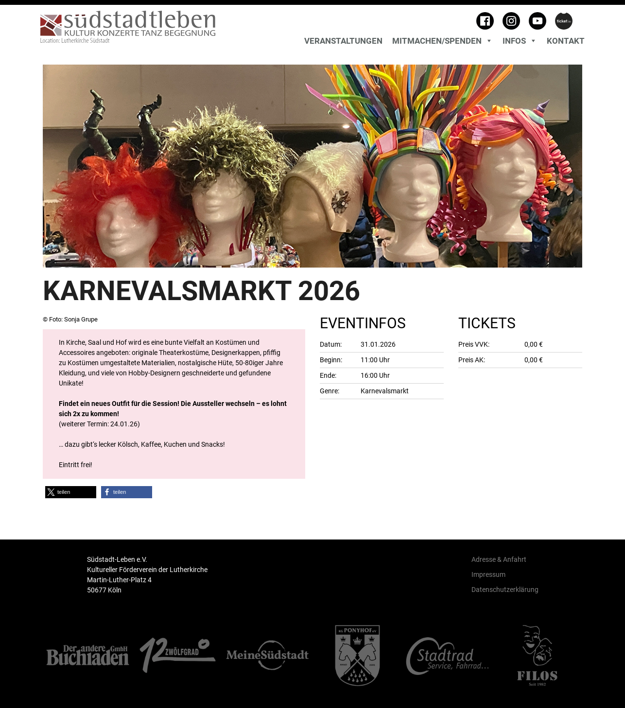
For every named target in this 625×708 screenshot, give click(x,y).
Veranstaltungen (343, 41)
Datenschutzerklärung (504, 589)
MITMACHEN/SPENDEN (442, 41)
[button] (70, 492)
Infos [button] (520, 41)
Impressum (488, 574)
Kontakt (566, 41)
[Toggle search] (582, 29)
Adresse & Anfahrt (498, 559)
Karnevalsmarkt (385, 391)
